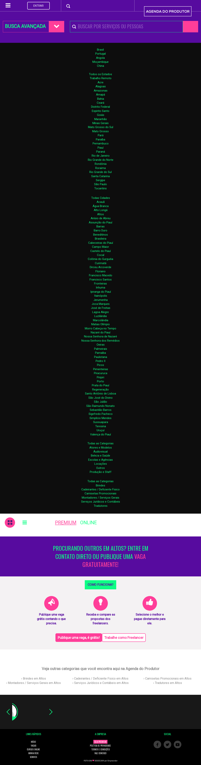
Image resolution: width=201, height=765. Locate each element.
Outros (100, 468)
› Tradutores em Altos (167, 683)
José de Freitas (100, 308)
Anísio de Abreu (101, 218)
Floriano (100, 271)
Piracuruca (100, 373)
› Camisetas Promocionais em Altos (167, 678)
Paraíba (100, 139)
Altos (100, 214)
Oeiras (101, 344)
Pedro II (100, 361)
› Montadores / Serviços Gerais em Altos (33, 683)
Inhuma (100, 287)
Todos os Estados (100, 74)
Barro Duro (100, 230)
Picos (100, 365)
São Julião (100, 401)
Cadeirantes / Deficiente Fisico (100, 489)
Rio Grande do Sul (100, 172)
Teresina (100, 426)
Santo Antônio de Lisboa (100, 393)
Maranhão (100, 119)
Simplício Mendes (100, 418)
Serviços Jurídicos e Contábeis (100, 501)
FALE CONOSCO (100, 753)
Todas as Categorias (100, 443)
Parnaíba (100, 353)
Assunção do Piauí (100, 222)
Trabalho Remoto (100, 78)
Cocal (100, 255)
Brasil (100, 49)
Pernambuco (101, 143)
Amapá (100, 94)
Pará (100, 135)
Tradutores (100, 506)
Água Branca (101, 206)
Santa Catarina (100, 176)
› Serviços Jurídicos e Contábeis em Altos (100, 683)
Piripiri (100, 377)
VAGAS (33, 745)
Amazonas (100, 90)
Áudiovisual (100, 451)
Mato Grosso (100, 131)
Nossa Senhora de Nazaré (100, 336)
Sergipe (100, 180)
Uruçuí (100, 430)
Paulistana (100, 357)
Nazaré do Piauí (100, 332)
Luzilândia (100, 316)
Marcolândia (100, 320)
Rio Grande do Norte (100, 160)
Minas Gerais (100, 123)
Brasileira (100, 238)
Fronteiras (100, 283)
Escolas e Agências (100, 459)
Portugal (100, 53)
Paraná (100, 151)
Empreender (112, 761)
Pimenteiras (100, 369)
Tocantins (100, 188)
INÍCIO (33, 741)
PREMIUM (65, 522)
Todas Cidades (100, 198)
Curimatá (100, 263)
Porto (100, 381)
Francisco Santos (101, 279)
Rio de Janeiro (101, 155)
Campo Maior (100, 247)
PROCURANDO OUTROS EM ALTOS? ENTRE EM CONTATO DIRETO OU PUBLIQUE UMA (100, 556)
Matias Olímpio (100, 324)
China (100, 66)
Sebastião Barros (100, 410)
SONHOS (33, 757)
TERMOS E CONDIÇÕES (100, 749)
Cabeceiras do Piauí (100, 243)
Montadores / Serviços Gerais (100, 497)
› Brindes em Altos (33, 678)
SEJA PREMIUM (100, 741)
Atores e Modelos (100, 447)
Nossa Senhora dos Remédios (100, 340)
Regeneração (100, 389)
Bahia (100, 98)
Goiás (100, 115)
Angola (100, 58)
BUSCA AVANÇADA (25, 26)
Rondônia (101, 164)
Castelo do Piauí (100, 251)
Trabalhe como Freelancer (123, 638)
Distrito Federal (100, 106)
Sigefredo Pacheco (101, 414)
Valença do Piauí (100, 434)
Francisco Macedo (100, 275)
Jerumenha (101, 300)
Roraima (100, 168)
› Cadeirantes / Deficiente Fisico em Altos (100, 678)
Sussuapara (100, 422)
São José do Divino (100, 397)
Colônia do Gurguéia (100, 259)
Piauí (100, 147)
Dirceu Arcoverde (100, 267)
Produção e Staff (100, 472)
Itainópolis (100, 295)
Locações (100, 463)
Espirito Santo (100, 111)
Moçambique (100, 62)
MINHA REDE (33, 753)
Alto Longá (100, 210)
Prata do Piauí (100, 385)
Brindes (100, 485)
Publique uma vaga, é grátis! (79, 638)
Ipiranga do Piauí (100, 291)
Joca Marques (101, 304)
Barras (100, 226)
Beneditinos (100, 234)
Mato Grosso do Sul (100, 127)
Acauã (101, 202)
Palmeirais (100, 349)
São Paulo (100, 184)
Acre (100, 82)
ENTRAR (38, 5)
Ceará (100, 102)
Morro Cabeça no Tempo (100, 328)
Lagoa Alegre (100, 312)
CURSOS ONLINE (33, 749)
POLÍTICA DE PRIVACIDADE (100, 745)
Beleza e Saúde (100, 455)
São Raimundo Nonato (100, 406)
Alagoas (100, 86)
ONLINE (88, 522)
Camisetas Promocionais (100, 493)
